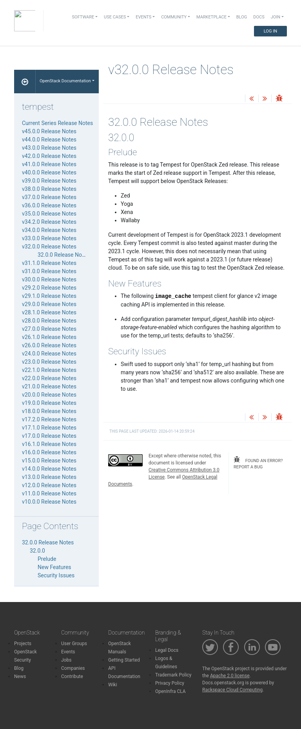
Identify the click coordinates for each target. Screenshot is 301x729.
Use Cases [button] (115, 17)
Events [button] (143, 17)
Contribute (72, 676)
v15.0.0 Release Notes (49, 460)
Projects (22, 643)
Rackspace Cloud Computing (232, 690)
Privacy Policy (169, 683)
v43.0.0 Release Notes (49, 148)
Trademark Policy (173, 675)
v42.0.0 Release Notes (49, 156)
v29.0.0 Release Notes (49, 304)
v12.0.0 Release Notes (49, 485)
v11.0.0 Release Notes (49, 493)
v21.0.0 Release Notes (49, 386)
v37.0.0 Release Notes (49, 197)
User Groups (74, 643)
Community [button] (174, 17)
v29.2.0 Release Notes (49, 288)
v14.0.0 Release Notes (49, 469)
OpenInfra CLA (170, 691)
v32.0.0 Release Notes (49, 246)
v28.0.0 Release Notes (49, 320)
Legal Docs (166, 650)
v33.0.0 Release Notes (49, 238)
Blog (241, 17)
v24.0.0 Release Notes (49, 353)
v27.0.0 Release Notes (49, 329)
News (20, 676)
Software (83, 17)
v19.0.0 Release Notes (49, 403)
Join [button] (275, 17)
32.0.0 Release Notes (63, 255)
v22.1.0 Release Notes (49, 370)
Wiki (112, 684)
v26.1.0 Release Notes (49, 337)
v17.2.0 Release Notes (49, 419)
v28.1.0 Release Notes (49, 312)
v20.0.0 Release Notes (49, 395)
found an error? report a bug (258, 463)
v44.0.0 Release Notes (49, 139)
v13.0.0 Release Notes (49, 477)
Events (68, 652)
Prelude (47, 559)
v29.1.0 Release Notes (49, 296)
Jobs (66, 660)
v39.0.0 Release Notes (49, 181)
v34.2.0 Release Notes (49, 222)
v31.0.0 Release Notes (49, 271)
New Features (54, 567)
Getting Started (124, 660)
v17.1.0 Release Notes (49, 427)
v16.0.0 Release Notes (49, 452)
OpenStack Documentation (65, 80)
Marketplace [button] (211, 17)
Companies (73, 668)
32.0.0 (37, 551)
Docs (258, 17)
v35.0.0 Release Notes (49, 213)
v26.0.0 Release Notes (49, 345)
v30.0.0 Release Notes (49, 279)
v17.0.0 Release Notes (49, 436)
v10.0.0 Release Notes (49, 502)
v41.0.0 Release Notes (49, 164)
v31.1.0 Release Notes (49, 263)
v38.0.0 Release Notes (49, 189)
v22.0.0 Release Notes (49, 378)
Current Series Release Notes (57, 123)
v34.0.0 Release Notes (49, 230)
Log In (270, 31)
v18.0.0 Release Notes (49, 411)
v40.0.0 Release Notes (49, 172)
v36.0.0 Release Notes (49, 205)
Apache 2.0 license (230, 675)
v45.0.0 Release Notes (49, 131)
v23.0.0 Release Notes (49, 362)
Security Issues (56, 575)
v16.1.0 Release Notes (49, 444)
